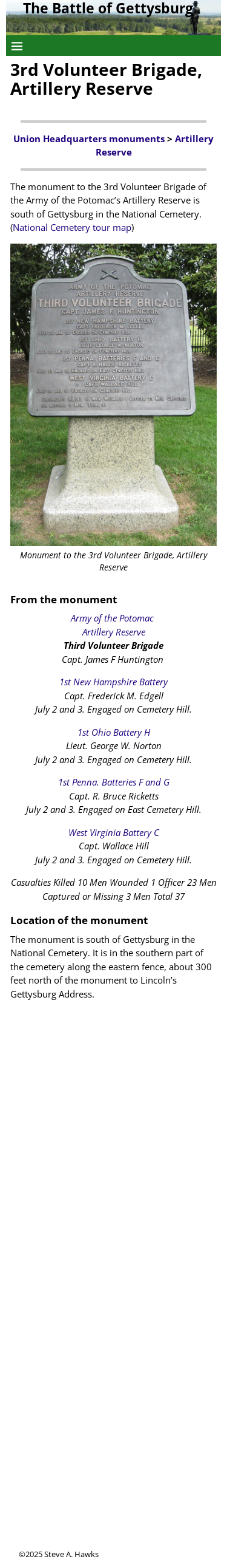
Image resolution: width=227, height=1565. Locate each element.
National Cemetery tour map (72, 227)
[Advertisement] (113, 1435)
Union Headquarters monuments (89, 138)
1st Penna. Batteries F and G (113, 782)
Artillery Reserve (113, 632)
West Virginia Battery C (113, 832)
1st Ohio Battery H (113, 732)
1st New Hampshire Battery (113, 682)
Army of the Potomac (113, 618)
